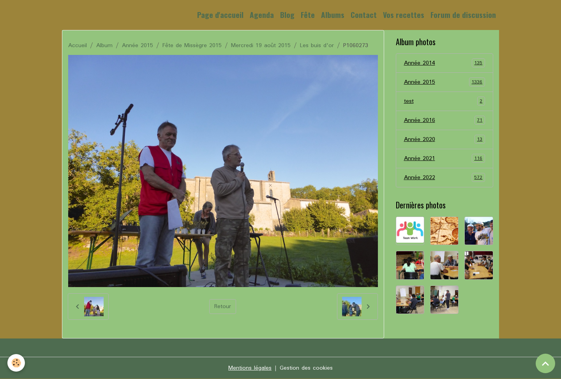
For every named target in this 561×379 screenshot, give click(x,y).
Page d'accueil (220, 14)
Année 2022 (444, 177)
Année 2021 (444, 158)
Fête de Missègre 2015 (192, 45)
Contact (364, 14)
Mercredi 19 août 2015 (261, 45)
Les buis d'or (317, 45)
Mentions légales (250, 368)
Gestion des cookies (306, 368)
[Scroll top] (545, 363)
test (444, 101)
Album (104, 45)
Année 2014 (444, 63)
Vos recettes (403, 14)
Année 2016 (444, 120)
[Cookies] (16, 363)
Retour (222, 306)
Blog (287, 14)
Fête (308, 14)
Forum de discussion (463, 14)
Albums (332, 14)
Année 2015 (137, 45)
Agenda (262, 14)
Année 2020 (444, 139)
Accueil (77, 45)
